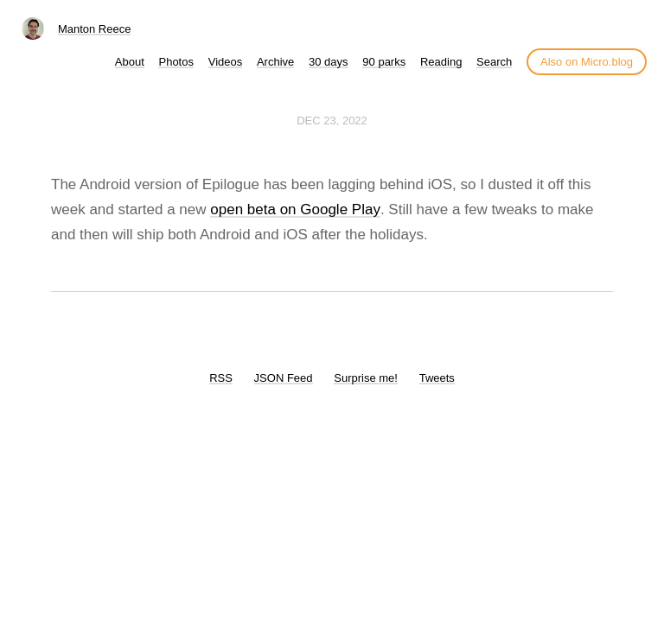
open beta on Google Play (295, 209)
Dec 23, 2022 (332, 120)
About (129, 61)
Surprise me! (366, 377)
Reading (441, 61)
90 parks (383, 61)
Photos (175, 61)
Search (494, 61)
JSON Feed (283, 377)
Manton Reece (94, 28)
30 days (328, 61)
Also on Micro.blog (586, 61)
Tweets (437, 377)
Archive (275, 61)
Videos (225, 61)
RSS (221, 377)
